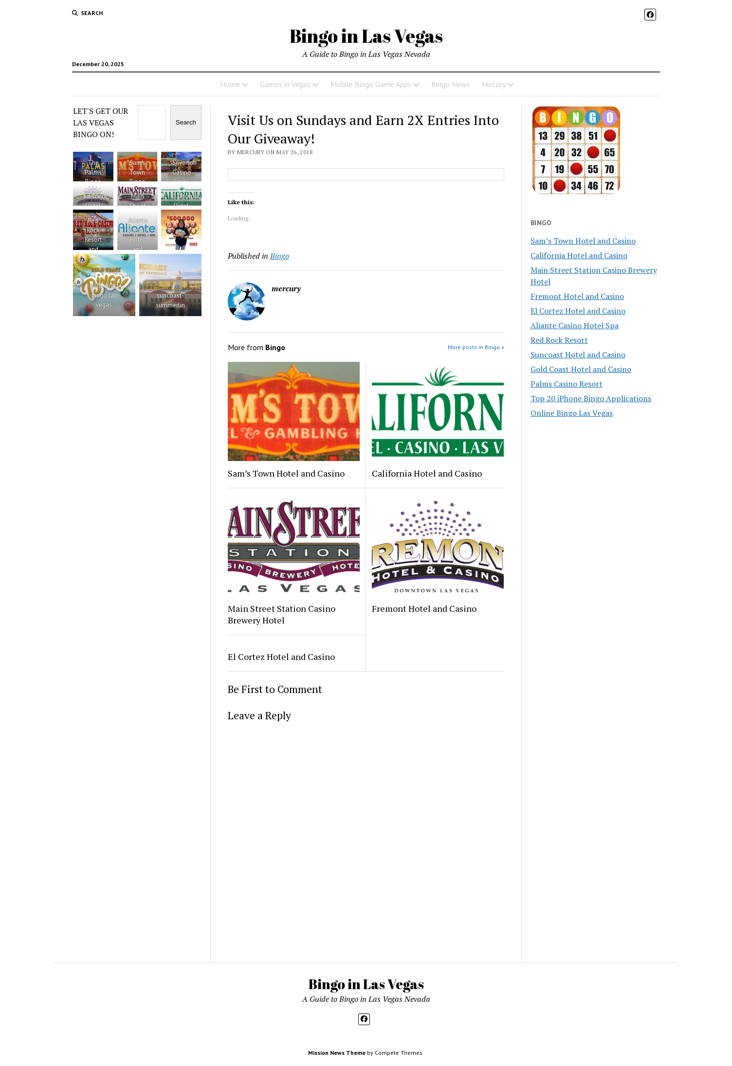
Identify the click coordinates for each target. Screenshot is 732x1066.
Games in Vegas (285, 84)
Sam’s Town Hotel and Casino (286, 473)
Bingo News (450, 84)
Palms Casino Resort (567, 383)
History (494, 84)
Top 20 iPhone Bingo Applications (591, 398)
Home (230, 84)
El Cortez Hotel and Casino (281, 656)
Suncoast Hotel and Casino (578, 354)
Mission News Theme (337, 1052)
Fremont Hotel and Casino (424, 608)
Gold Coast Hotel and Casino (581, 369)
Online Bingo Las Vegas (572, 413)
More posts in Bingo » (476, 347)
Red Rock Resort (559, 340)
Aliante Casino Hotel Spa (575, 325)
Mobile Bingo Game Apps (370, 84)
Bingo (279, 255)
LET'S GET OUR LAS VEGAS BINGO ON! (100, 123)
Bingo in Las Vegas (366, 35)
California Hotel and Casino (427, 473)
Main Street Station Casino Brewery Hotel (281, 614)
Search (186, 122)
